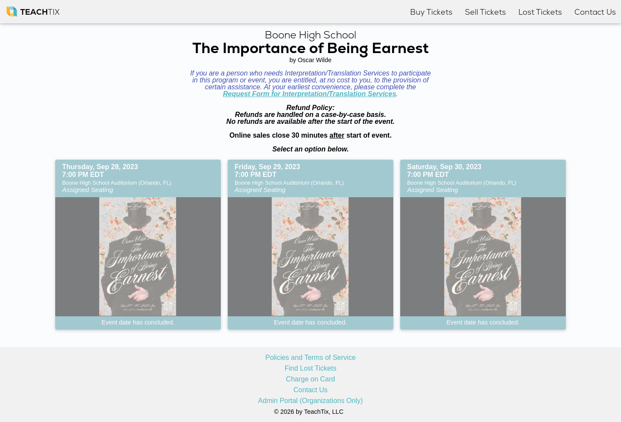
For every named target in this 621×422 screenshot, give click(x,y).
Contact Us (310, 390)
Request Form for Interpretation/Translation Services (309, 94)
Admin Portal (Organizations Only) (310, 400)
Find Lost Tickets (310, 368)
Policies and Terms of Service (310, 357)
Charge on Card (310, 379)
